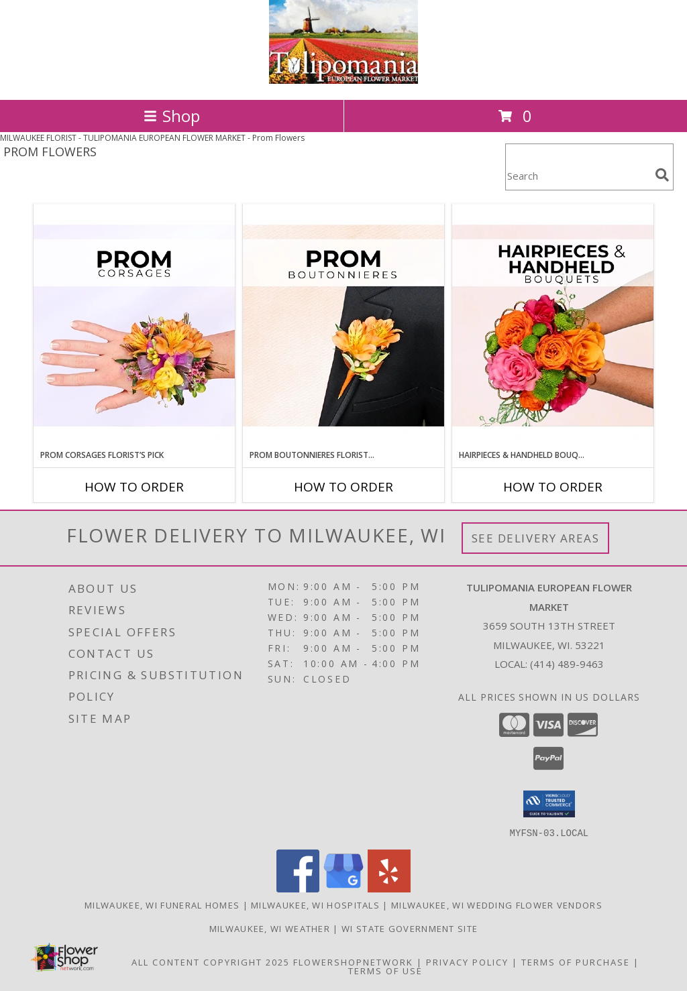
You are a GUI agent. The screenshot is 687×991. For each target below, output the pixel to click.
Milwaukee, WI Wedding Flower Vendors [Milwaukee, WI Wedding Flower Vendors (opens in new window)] (496, 904)
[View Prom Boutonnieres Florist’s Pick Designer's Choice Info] (343, 327)
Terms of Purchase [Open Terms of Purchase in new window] (575, 961)
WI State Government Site (409, 928)
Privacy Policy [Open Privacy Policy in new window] (467, 961)
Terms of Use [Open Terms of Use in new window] (385, 970)
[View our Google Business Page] (343, 888)
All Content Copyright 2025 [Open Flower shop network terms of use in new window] (210, 961)
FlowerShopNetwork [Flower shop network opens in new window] (353, 961)
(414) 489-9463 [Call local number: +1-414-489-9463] (567, 664)
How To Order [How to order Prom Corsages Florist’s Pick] (134, 487)
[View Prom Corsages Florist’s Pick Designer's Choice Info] (134, 327)
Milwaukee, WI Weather (269, 928)
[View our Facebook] (297, 888)
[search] (662, 175)
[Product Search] (577, 175)
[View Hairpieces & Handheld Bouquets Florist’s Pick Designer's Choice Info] (552, 327)
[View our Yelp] (389, 888)
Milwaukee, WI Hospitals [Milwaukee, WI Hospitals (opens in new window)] (315, 904)
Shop (172, 116)
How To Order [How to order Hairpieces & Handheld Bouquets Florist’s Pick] (552, 487)
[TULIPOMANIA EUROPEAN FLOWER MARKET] (343, 80)
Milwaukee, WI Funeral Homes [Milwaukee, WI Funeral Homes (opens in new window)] (162, 904)
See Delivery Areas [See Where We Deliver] (536, 538)
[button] (549, 804)
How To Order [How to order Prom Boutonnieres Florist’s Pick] (343, 487)
